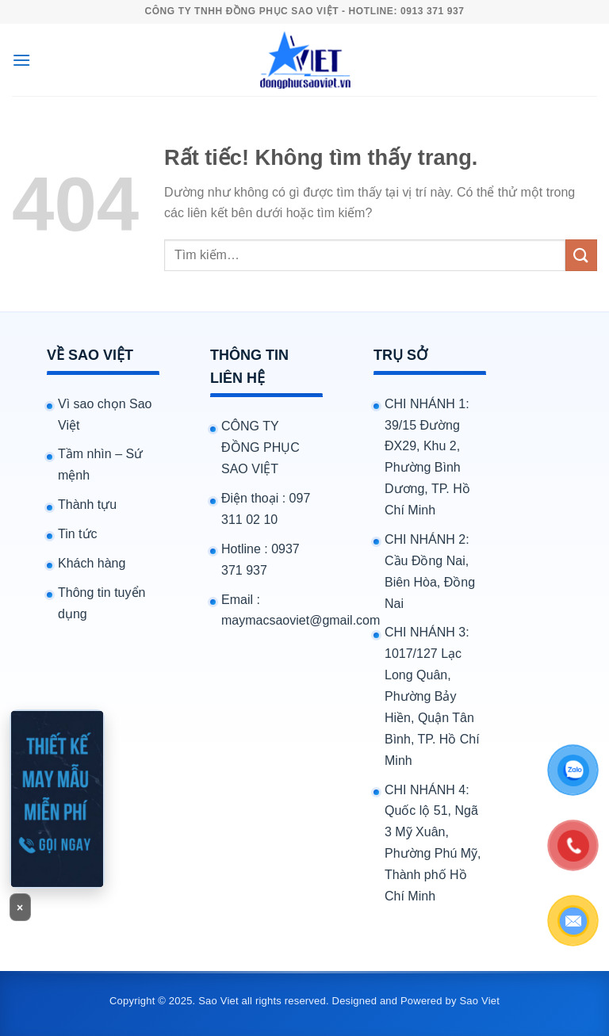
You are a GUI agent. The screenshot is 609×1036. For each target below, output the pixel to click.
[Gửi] (581, 254)
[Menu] (21, 59)
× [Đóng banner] (20, 907)
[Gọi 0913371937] (57, 799)
